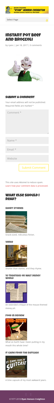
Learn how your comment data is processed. (26, 185)
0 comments (36, 45)
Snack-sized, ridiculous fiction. (20, 234)
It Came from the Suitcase (22, 353)
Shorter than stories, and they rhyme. (23, 268)
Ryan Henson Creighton (33, 399)
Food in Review (14, 315)
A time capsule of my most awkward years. (26, 380)
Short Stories (14, 208)
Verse (9, 242)
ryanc (11, 45)
